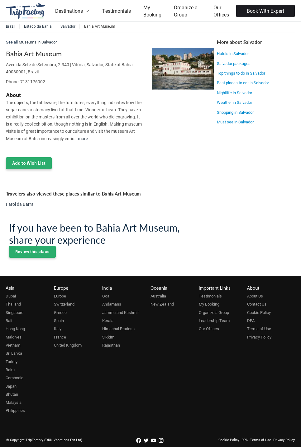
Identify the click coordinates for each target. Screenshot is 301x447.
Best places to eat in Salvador (243, 82)
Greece (60, 312)
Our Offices (221, 11)
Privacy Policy (259, 337)
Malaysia (14, 402)
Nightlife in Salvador (234, 92)
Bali (9, 320)
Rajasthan (111, 345)
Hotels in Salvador (233, 53)
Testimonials (116, 10)
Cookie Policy (259, 312)
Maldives (14, 337)
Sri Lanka (14, 353)
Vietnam (13, 345)
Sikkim (108, 337)
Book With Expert (265, 10)
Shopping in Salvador (235, 112)
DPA (251, 320)
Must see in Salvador (235, 122)
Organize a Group (186, 11)
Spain (59, 320)
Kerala (107, 320)
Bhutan (12, 394)
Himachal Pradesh (118, 328)
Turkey (11, 361)
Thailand (13, 304)
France (60, 337)
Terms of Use (259, 328)
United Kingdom (68, 345)
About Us (255, 296)
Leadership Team (214, 320)
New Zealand (162, 304)
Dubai (11, 296)
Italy (57, 328)
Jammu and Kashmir (120, 312)
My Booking (152, 11)
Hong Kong (15, 328)
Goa (105, 296)
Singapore (14, 312)
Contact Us (256, 304)
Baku (10, 369)
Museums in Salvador (38, 42)
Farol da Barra (20, 204)
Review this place (32, 251)
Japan (11, 386)
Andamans (111, 304)
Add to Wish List (28, 163)
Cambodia (14, 377)
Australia (158, 296)
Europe (60, 296)
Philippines (15, 410)
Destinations (72, 10)
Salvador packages (234, 63)
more (83, 138)
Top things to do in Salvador (241, 73)
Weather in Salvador (234, 102)
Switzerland (64, 304)
